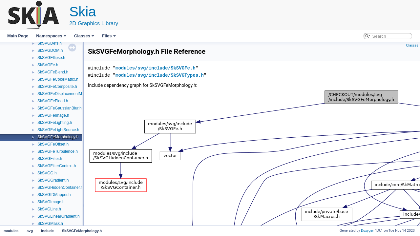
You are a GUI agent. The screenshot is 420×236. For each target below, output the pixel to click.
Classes (84, 35)
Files (109, 35)
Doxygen (367, 230)
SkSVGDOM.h (50, 50)
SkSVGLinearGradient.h (58, 216)
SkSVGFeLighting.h (54, 122)
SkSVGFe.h (47, 65)
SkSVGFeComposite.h (57, 86)
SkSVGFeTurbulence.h (57, 151)
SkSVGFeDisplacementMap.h (63, 93)
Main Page (17, 35)
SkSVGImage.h (51, 202)
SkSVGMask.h (50, 223)
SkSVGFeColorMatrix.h (57, 79)
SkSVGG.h (47, 173)
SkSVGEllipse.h (51, 57)
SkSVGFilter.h (49, 158)
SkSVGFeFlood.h (52, 101)
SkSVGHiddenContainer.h (60, 187)
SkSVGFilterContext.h (56, 166)
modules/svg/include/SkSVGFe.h (156, 68)
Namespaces (51, 35)
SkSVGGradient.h (53, 180)
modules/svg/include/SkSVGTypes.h (160, 75)
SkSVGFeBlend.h (52, 72)
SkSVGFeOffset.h (53, 144)
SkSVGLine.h (49, 209)
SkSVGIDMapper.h (54, 194)
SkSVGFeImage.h (53, 115)
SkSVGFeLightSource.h (58, 130)
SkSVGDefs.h (49, 43)
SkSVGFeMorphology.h (57, 137)
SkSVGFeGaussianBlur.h (59, 108)
